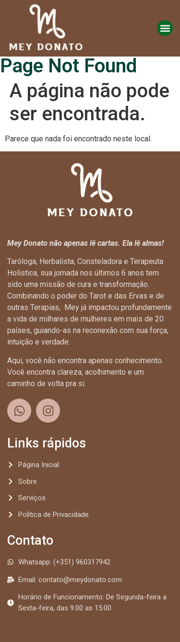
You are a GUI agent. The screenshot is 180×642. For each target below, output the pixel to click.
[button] (165, 28)
